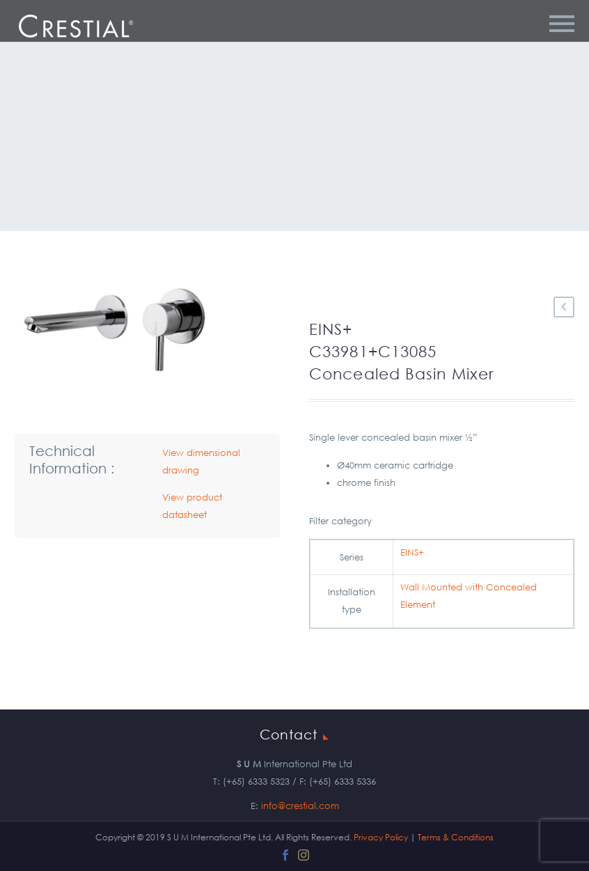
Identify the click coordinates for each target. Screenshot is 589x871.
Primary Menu (561, 23)
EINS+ (412, 552)
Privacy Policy (381, 837)
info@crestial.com (300, 806)
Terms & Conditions (456, 837)
